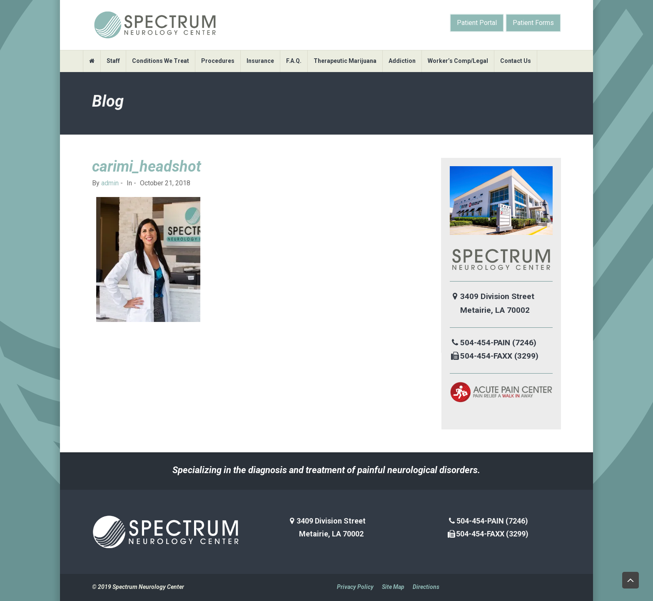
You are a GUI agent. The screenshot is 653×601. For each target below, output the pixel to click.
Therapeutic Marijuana (345, 60)
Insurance (260, 60)
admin (110, 183)
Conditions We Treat (160, 60)
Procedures (217, 60)
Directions (426, 587)
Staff (113, 60)
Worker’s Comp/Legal (458, 60)
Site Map (393, 587)
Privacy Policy (355, 587)
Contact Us (515, 60)
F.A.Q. (294, 60)
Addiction (402, 60)
